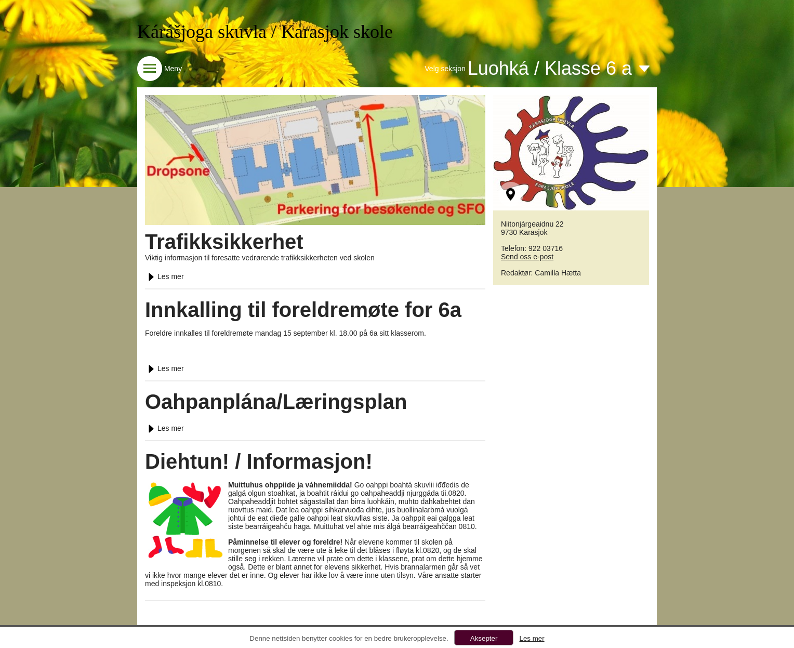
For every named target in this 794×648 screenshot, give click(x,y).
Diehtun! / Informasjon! (259, 461)
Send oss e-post (527, 257)
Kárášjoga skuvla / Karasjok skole (265, 31)
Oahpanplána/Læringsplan (276, 401)
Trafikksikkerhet (224, 241)
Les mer (164, 276)
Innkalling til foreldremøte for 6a (303, 309)
